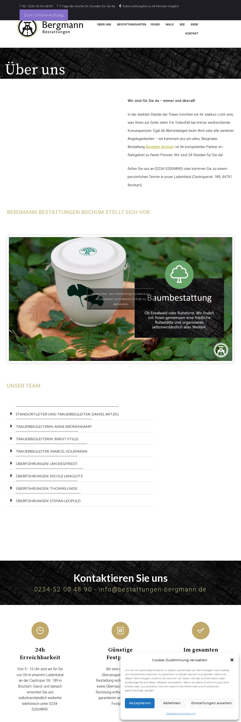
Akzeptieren (140, 703)
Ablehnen (171, 703)
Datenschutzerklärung (181, 713)
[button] (232, 660)
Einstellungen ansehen (211, 703)
